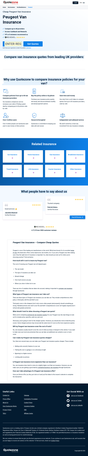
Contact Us (6, 395)
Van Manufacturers (21, 7)
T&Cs (4, 413)
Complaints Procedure (30, 399)
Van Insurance (11, 7)
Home (4, 7)
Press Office (6, 399)
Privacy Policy (7, 410)
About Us (5, 402)
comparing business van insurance (48, 367)
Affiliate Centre (28, 413)
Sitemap (26, 395)
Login (75, 2)
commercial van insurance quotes (37, 315)
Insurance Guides (29, 406)
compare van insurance (65, 288)
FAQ (25, 410)
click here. (28, 48)
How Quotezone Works (10, 406)
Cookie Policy (28, 402)
